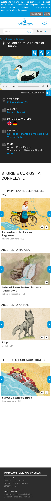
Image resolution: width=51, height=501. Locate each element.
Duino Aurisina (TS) (18, 102)
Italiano (42, 31)
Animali (21, 112)
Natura (11, 112)
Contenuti (20, 39)
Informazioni (36, 14)
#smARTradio (6, 39)
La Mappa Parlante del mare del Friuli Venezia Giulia (27, 135)
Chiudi (47, 14)
